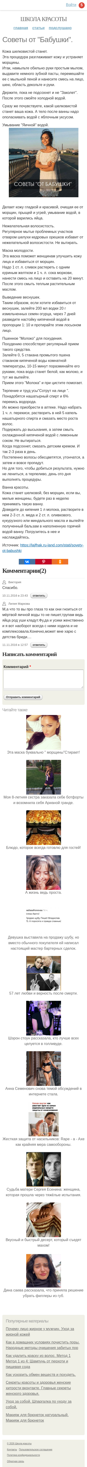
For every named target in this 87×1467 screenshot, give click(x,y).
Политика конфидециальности (23, 1455)
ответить (39, 595)
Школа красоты (43, 19)
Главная (20, 28)
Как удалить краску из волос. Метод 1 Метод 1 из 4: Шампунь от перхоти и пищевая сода (38, 1361)
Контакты (12, 1449)
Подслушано (60, 28)
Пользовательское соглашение (35, 1449)
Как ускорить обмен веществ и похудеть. (41, 1375)
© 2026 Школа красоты (19, 1443)
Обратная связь (15, 1461)
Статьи (38, 28)
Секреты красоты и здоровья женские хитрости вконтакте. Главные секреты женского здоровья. (38, 1388)
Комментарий (17, 667)
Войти (71, 5)
